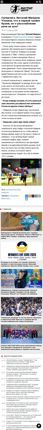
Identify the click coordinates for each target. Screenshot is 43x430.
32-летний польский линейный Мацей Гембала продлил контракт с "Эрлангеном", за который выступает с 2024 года (21, 374)
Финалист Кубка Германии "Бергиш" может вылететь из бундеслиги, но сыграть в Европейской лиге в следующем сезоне (23, 398)
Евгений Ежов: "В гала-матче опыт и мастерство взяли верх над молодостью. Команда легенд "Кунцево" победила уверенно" (22, 404)
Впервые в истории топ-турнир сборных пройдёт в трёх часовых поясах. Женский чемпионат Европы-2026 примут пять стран (22, 392)
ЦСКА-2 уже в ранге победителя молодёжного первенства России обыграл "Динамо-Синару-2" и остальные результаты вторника (22, 410)
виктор (9, 190)
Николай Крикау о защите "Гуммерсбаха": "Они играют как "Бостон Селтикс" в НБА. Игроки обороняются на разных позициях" (21, 361)
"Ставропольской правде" (23, 37)
